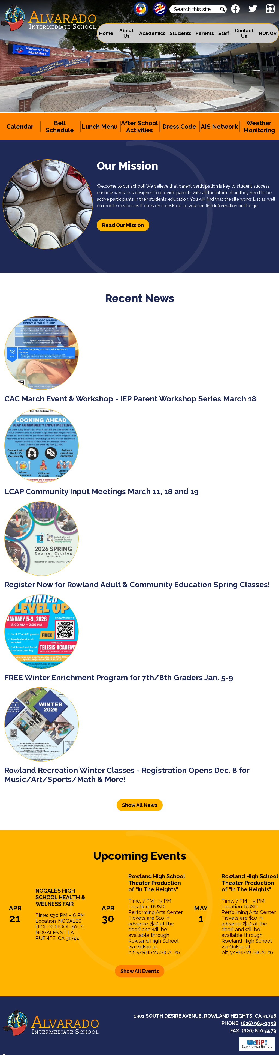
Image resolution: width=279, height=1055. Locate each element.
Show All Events (139, 971)
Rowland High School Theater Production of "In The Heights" (156, 883)
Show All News (139, 805)
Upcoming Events (139, 855)
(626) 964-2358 (258, 1023)
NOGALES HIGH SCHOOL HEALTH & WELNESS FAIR (60, 897)
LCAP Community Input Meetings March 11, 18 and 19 (101, 491)
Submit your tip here (257, 1043)
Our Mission (127, 165)
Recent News (139, 298)
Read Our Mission (123, 225)
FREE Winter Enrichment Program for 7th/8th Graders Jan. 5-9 (118, 677)
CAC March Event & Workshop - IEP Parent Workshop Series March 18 (130, 398)
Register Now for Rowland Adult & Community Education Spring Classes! (137, 584)
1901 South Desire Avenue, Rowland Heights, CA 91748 (205, 1016)
